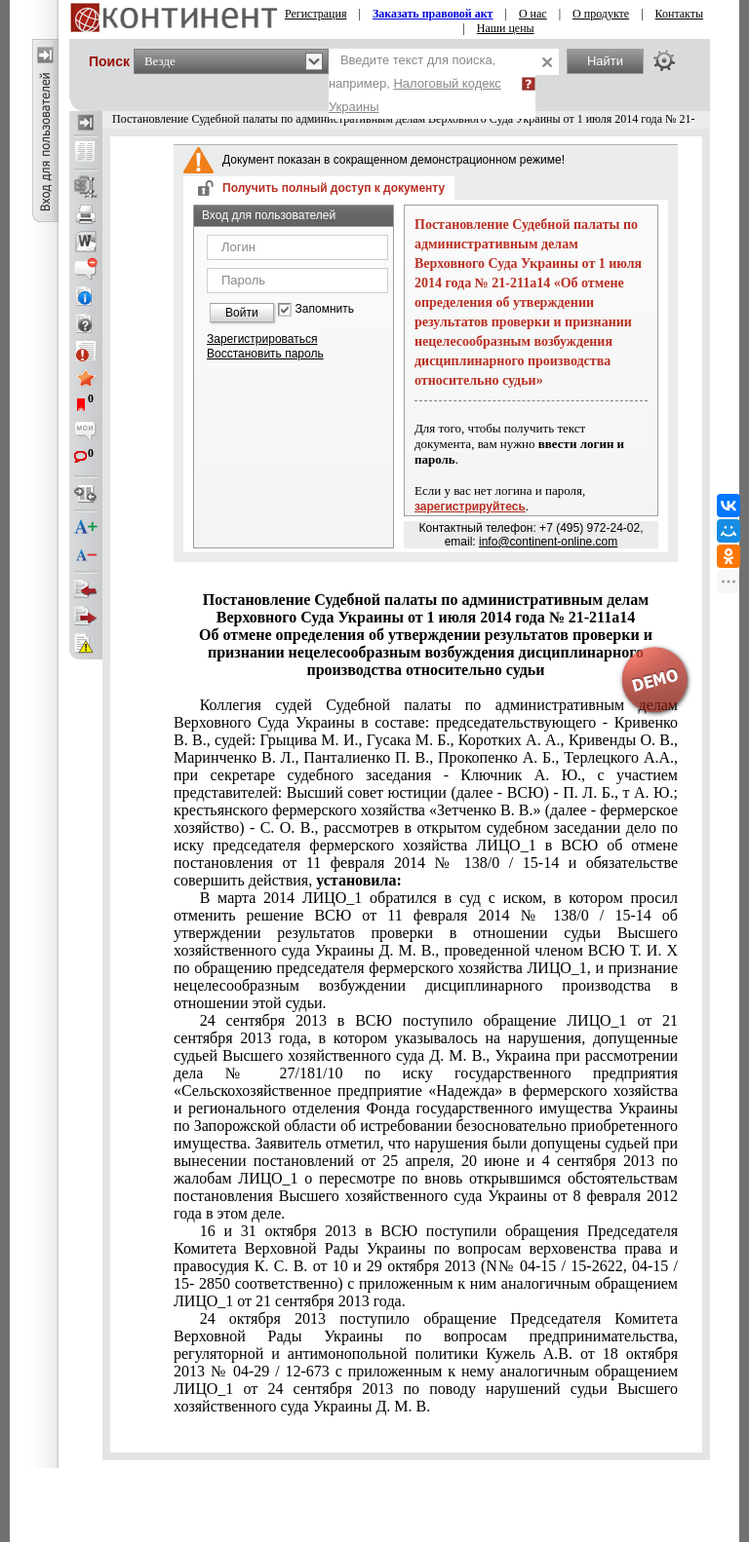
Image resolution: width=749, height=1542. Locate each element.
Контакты (679, 13)
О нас (533, 13)
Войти (241, 313)
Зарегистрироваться (262, 339)
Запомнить (325, 309)
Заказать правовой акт (433, 13)
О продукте (600, 13)
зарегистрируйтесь (470, 506)
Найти (605, 61)
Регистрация (316, 13)
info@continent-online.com (548, 541)
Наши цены (505, 28)
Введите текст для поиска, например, (415, 83)
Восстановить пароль (265, 353)
